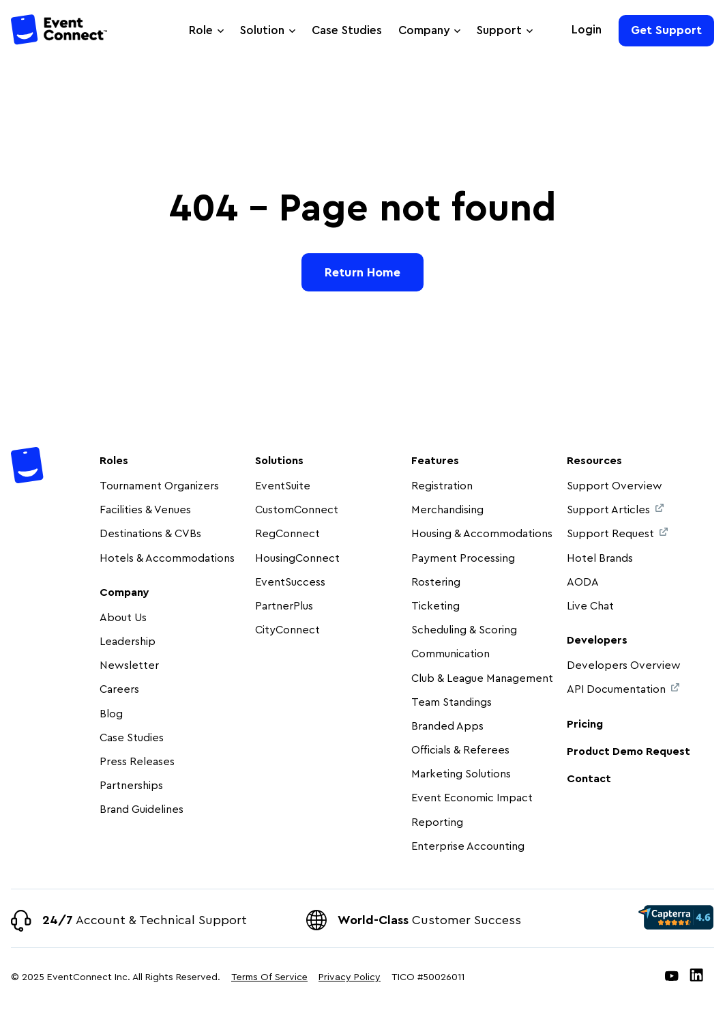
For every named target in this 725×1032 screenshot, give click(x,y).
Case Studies (347, 30)
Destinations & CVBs (150, 533)
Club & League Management (482, 678)
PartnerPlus (284, 606)
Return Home (362, 272)
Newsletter (129, 665)
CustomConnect (296, 509)
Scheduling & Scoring (464, 630)
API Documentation (623, 689)
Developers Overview (624, 665)
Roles (114, 460)
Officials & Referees (460, 750)
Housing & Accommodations (481, 533)
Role (201, 30)
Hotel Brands (600, 558)
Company (423, 30)
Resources (594, 460)
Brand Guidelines (141, 809)
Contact (589, 778)
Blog (111, 713)
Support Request (617, 533)
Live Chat (590, 606)
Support (499, 30)
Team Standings (451, 702)
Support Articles (615, 509)
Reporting (437, 822)
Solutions (279, 460)
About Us (123, 617)
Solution (262, 30)
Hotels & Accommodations (167, 558)
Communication (450, 653)
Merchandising (447, 509)
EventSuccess (290, 582)
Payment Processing (463, 558)
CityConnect (289, 630)
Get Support (666, 30)
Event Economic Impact (472, 797)
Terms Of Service (269, 977)
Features (435, 460)
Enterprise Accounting (467, 846)
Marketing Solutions (461, 774)
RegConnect (287, 533)
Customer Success (429, 920)
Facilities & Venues (145, 509)
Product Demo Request (628, 751)
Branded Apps (447, 726)
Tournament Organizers (159, 486)
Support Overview (614, 486)
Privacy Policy (350, 977)
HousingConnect (297, 558)
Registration (442, 486)
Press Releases (137, 761)
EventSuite (282, 486)
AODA (583, 582)
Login (587, 29)
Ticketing (435, 606)
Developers (597, 640)
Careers (119, 689)
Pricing (585, 724)
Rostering (435, 582)
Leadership (128, 641)
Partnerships (131, 785)
